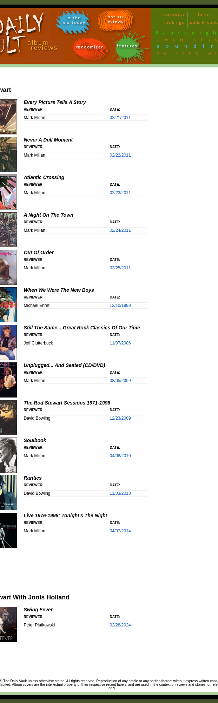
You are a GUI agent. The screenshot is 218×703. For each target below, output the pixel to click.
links (203, 15)
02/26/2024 (120, 625)
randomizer (89, 48)
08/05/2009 (120, 380)
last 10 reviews (114, 20)
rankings (174, 23)
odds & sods (204, 23)
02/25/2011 (120, 267)
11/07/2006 (120, 343)
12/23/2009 (120, 418)
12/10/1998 (120, 305)
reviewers (174, 15)
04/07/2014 (120, 530)
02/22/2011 (120, 155)
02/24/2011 (120, 230)
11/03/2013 (120, 493)
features (127, 47)
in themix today (73, 21)
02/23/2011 (120, 192)
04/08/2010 (120, 455)
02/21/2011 (120, 117)
